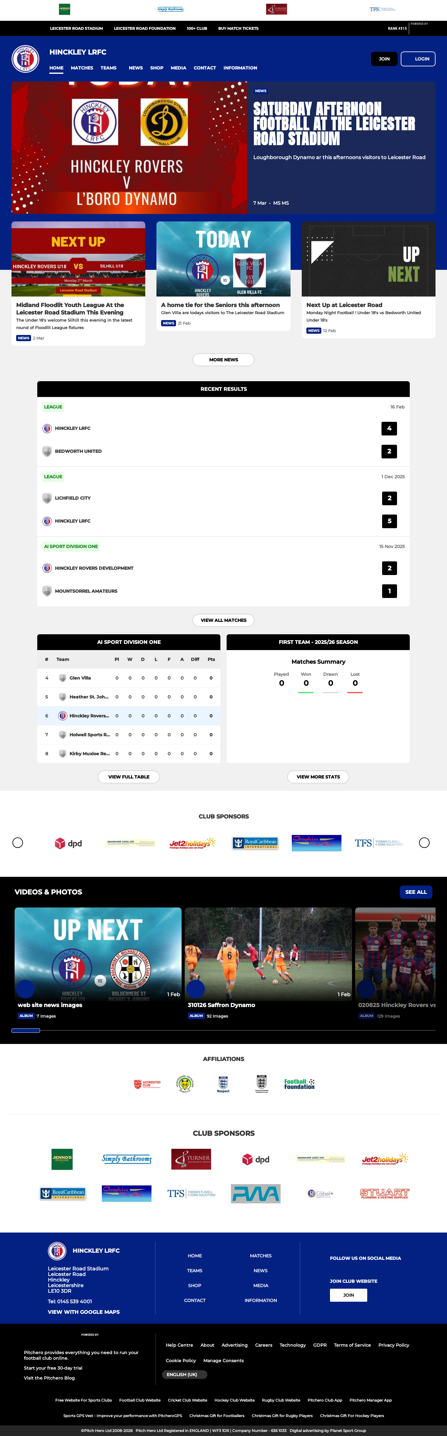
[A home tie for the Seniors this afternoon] (223, 259)
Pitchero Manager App (371, 1400)
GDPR (320, 1345)
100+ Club (197, 28)
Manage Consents (223, 1360)
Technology (293, 1345)
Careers (263, 1345)
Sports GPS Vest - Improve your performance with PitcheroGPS (122, 1415)
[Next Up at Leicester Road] (369, 259)
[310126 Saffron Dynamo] (268, 954)
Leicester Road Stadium (76, 28)
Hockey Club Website (234, 1400)
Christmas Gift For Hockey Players (352, 1415)
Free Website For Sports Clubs (83, 1400)
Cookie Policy (181, 1360)
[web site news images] (98, 954)
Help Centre (179, 1345)
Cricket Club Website (187, 1400)
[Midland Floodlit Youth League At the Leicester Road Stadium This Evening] (78, 259)
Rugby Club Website (281, 1400)
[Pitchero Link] (423, 31)
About (207, 1345)
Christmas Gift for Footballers (216, 1415)
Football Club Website (139, 1400)
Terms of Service (352, 1345)
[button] (56, 68)
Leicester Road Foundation (145, 28)
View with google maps (84, 1312)
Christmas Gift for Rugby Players (282, 1415)
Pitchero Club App (325, 1400)
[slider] (25, 1030)
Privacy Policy (393, 1345)
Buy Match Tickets (238, 28)
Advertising (235, 1345)
